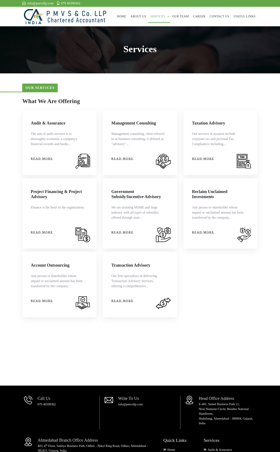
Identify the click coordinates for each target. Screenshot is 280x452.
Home (121, 16)
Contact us (219, 16)
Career (199, 16)
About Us (138, 16)
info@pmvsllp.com (130, 404)
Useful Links (245, 16)
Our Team (180, 16)
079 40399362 (47, 404)
